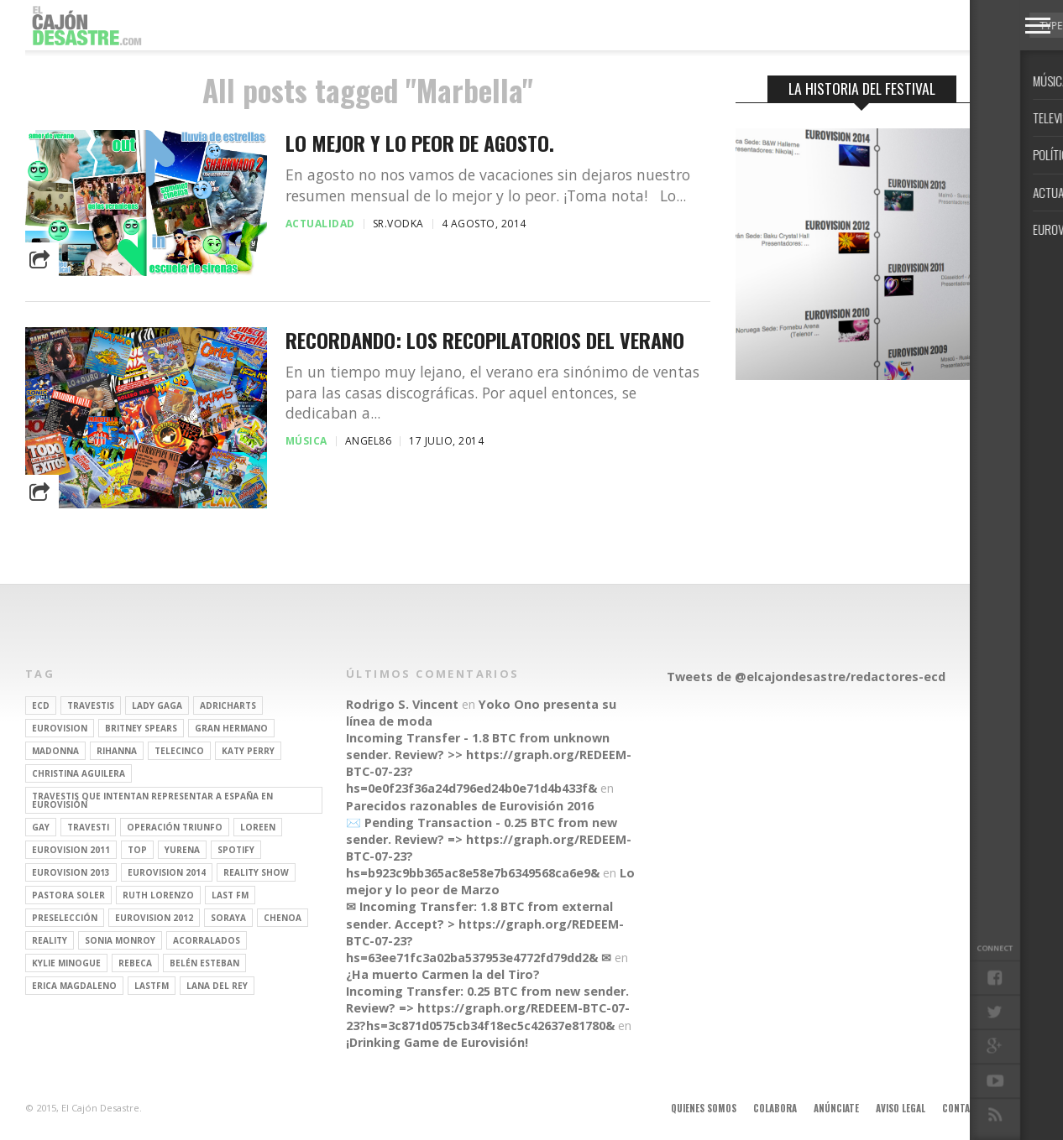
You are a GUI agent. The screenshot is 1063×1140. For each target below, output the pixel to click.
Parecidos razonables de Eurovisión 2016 (470, 806)
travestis (90, 705)
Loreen (257, 827)
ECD (41, 705)
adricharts (228, 705)
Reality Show (256, 872)
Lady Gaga (157, 705)
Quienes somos (703, 1108)
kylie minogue (66, 963)
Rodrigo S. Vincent (402, 704)
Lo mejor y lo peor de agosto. (419, 143)
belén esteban (204, 963)
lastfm (151, 986)
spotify (235, 850)
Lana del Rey (217, 986)
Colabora (775, 1108)
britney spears (141, 728)
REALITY (49, 940)
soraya (228, 918)
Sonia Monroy (120, 940)
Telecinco (179, 751)
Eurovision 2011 (71, 850)
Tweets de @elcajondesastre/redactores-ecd (806, 677)
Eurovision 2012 (154, 918)
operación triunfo (175, 827)
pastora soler (68, 895)
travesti (88, 827)
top (137, 850)
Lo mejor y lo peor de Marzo (490, 881)
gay (41, 827)
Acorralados (206, 940)
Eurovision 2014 (167, 872)
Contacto (964, 1108)
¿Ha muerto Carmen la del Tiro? (443, 974)
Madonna (55, 751)
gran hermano (231, 728)
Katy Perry (248, 751)
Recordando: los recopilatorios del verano (484, 340)
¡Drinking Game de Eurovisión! (437, 1042)
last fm (230, 895)
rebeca (135, 963)
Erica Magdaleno (74, 986)
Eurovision (59, 728)
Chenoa (282, 918)
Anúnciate (836, 1108)
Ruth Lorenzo (158, 895)
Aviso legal (900, 1108)
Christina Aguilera (78, 773)
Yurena (182, 850)
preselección (64, 918)
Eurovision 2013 (71, 872)
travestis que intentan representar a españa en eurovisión (152, 800)
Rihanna (117, 751)
